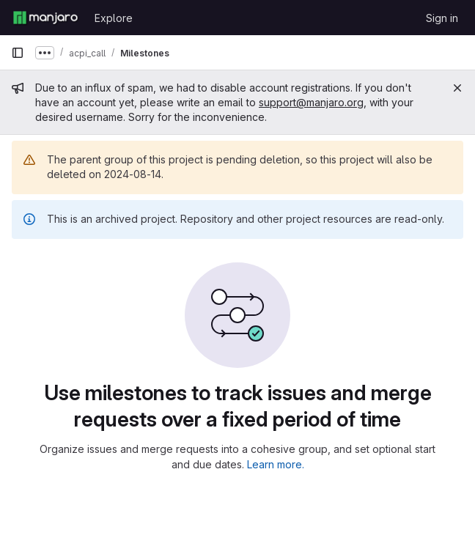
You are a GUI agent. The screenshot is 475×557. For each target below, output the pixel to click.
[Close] (457, 88)
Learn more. (275, 464)
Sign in (442, 18)
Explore (114, 18)
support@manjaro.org (311, 102)
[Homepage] (45, 17)
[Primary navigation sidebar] (17, 52)
